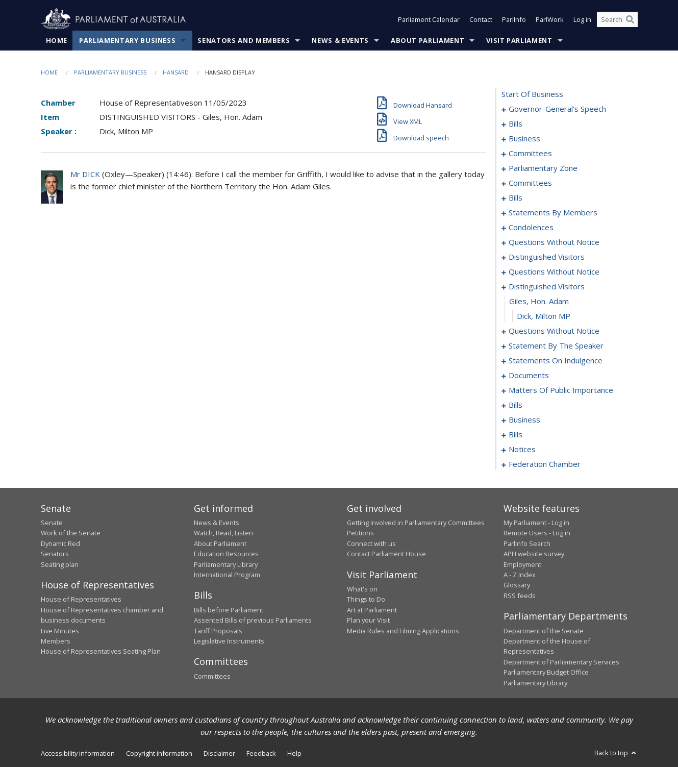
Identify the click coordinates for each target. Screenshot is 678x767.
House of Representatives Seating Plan (101, 651)
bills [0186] (515, 434)
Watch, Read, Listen (223, 532)
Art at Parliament (372, 609)
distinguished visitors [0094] (547, 257)
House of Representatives (81, 599)
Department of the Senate (544, 630)
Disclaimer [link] (219, 753)
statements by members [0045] (553, 212)
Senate (52, 522)
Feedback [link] (261, 753)
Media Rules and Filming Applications (403, 630)
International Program (227, 574)
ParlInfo (514, 19)
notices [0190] (522, 449)
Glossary (517, 584)
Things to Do (366, 599)
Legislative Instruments (229, 641)
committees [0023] (530, 183)
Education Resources (226, 553)
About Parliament (427, 40)
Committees (212, 676)
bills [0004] (515, 123)
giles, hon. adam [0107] (539, 301)
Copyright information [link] (159, 753)
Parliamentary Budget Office (546, 672)
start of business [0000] (532, 94)
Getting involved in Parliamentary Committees (416, 522)
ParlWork (550, 19)
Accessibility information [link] (78, 753)
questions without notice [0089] (554, 242)
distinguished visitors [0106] (547, 286)
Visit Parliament (519, 40)
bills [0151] (515, 405)
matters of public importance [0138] (561, 390)
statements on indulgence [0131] (555, 360)
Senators (55, 553)
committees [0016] (530, 153)
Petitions (360, 532)
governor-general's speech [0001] (557, 109)
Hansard (176, 72)
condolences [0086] (531, 227)
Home (57, 40)
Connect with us (371, 543)
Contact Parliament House (386, 553)
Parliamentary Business (127, 40)
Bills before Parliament (228, 609)
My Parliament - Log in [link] (536, 522)
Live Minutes (60, 630)
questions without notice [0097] (554, 271)
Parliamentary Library (226, 564)
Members (55, 641)
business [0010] (524, 138)
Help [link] (294, 753)
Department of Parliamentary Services (561, 661)
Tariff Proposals (218, 630)
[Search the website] (617, 19)
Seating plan (60, 564)
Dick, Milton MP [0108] (543, 316)
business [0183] (524, 419)
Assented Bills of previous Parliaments (253, 620)
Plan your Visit (368, 620)
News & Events (340, 40)
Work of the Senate (71, 532)
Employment (522, 564)
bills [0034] (515, 197)
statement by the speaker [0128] (556, 345)
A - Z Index (520, 574)
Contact (480, 19)
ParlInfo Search (527, 543)
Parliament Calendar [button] (429, 19)
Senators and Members (243, 40)
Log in (582, 19)
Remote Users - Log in (537, 532)
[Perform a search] (630, 19)
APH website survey (534, 553)
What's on (362, 588)
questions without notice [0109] (554, 331)
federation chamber (545, 464)
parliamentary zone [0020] (543, 168)
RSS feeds (520, 595)
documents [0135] (529, 375)
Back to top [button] (616, 752)
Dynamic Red (60, 543)
